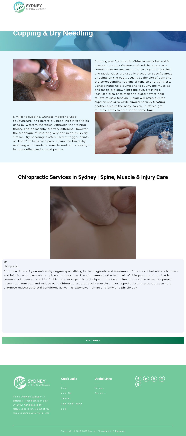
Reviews (99, 388)
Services (66, 398)
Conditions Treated (71, 403)
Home (64, 388)
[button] (93, 340)
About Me (66, 393)
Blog (63, 408)
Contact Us (101, 393)
